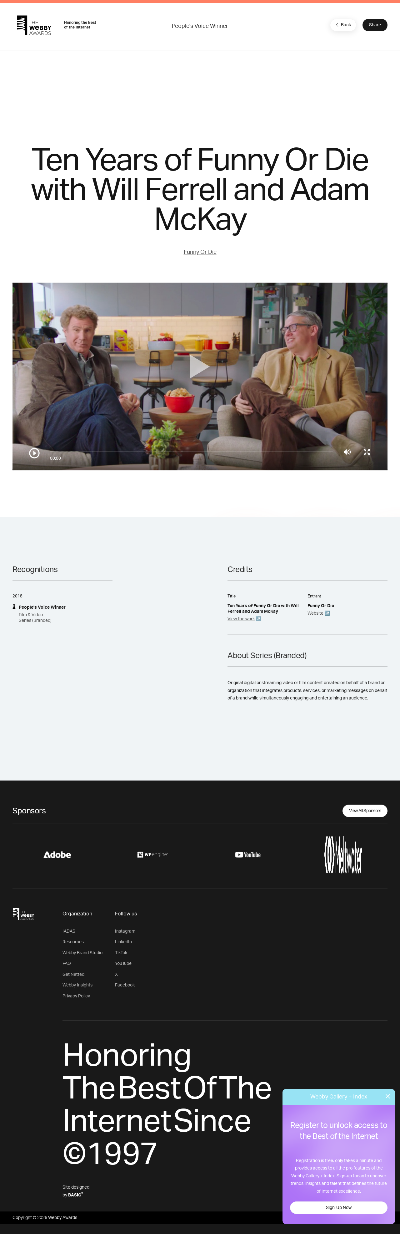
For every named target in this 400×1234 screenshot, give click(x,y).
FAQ (66, 963)
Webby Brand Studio (82, 953)
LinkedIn (123, 942)
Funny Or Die (200, 252)
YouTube (123, 963)
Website (315, 613)
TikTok (121, 953)
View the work (241, 619)
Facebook (125, 985)
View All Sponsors (365, 811)
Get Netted (73, 974)
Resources (73, 942)
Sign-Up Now (339, 1208)
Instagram (125, 931)
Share (375, 25)
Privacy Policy (76, 996)
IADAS (68, 931)
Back (342, 25)
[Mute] (347, 452)
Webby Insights (77, 985)
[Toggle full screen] (367, 452)
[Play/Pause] (34, 453)
